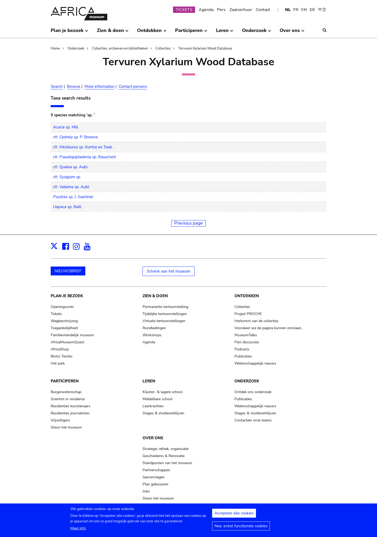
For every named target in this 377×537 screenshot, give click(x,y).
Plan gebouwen (155, 484)
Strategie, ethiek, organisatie (165, 448)
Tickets (56, 313)
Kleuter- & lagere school (162, 391)
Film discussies (246, 342)
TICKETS (184, 10)
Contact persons (133, 86)
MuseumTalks (245, 335)
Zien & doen (155, 296)
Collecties (163, 48)
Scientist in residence (68, 399)
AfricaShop (60, 349)
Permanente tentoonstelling (165, 306)
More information (99, 86)
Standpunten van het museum (167, 462)
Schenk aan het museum (168, 271)
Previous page (188, 223)
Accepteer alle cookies (234, 515)
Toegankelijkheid (64, 328)
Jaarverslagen (154, 477)
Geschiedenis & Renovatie (164, 455)
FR (296, 10)
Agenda (206, 10)
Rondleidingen (154, 328)
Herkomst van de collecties (256, 320)
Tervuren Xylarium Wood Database (205, 48)
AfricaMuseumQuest (67, 342)
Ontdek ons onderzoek (252, 391)
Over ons (153, 438)
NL (288, 10)
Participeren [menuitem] (191, 32)
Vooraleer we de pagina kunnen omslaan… (269, 328)
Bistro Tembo (61, 356)
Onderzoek (75, 48)
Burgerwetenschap (66, 391)
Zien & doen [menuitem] (113, 32)
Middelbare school (157, 399)
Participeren (64, 381)
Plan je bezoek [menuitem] (69, 32)
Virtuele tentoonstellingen (164, 320)
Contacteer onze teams (253, 420)
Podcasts (241, 349)
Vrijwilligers (60, 420)
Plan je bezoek (67, 296)
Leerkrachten (153, 406)
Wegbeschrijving (64, 320)
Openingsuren (62, 306)
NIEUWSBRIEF (68, 271)
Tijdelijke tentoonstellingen (165, 313)
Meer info (78, 530)
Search (57, 86)
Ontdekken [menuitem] (151, 32)
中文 (322, 10)
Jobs (146, 491)
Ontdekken (246, 296)
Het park (58, 363)
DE (312, 10)
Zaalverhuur (240, 10)
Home (55, 48)
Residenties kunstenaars (70, 406)
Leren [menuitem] (224, 32)
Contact (263, 10)
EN (304, 10)
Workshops (152, 335)
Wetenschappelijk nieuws (255, 363)
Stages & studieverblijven (163, 413)
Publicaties (243, 356)
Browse (73, 86)
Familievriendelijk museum (72, 335)
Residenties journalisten (70, 413)
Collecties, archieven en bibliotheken (120, 48)
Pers (221, 10)
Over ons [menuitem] (292, 32)
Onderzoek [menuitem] (256, 32)
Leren (149, 381)
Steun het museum (66, 427)
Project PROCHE (248, 313)
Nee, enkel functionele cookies (241, 527)
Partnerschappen (156, 470)
